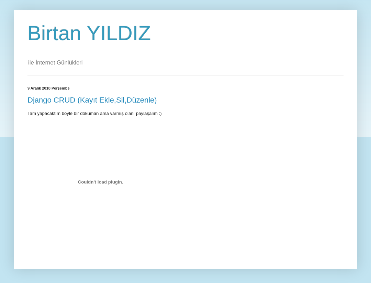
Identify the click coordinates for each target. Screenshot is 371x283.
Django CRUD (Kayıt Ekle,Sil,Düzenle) (92, 100)
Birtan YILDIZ (89, 33)
